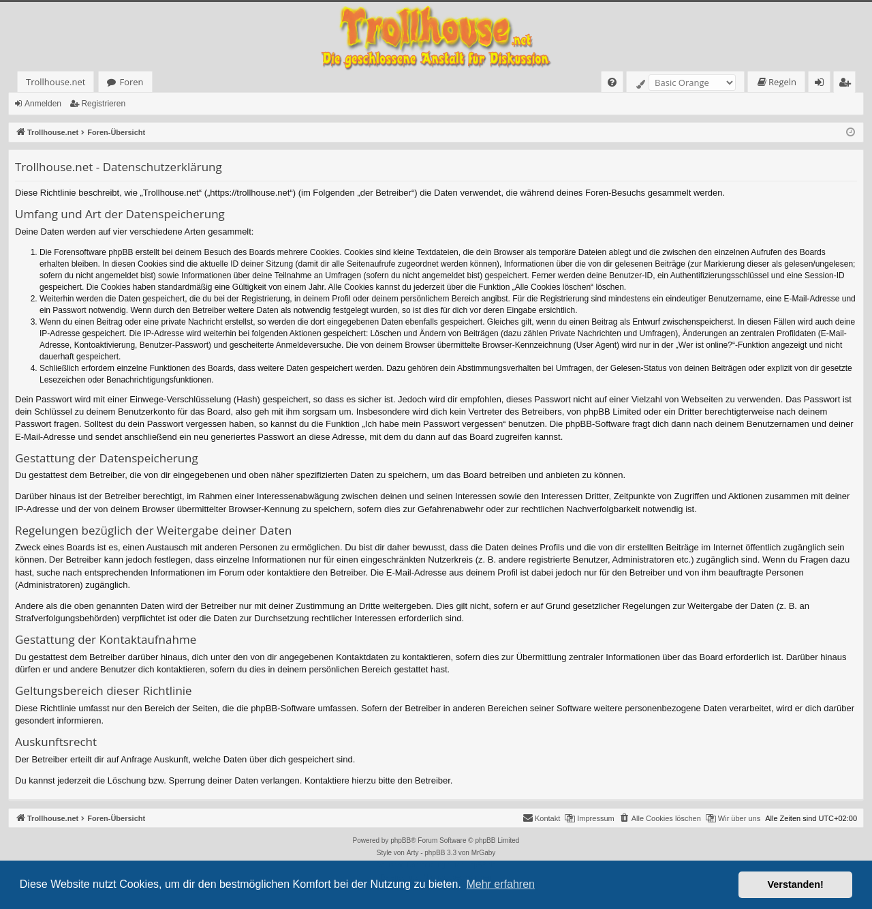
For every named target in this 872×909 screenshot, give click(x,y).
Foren (131, 82)
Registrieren (103, 103)
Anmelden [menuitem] (823, 84)
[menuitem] (612, 82)
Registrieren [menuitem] (847, 84)
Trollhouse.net (55, 82)
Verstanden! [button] (796, 884)
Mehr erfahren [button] (500, 884)
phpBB (400, 840)
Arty (413, 852)
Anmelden (43, 103)
